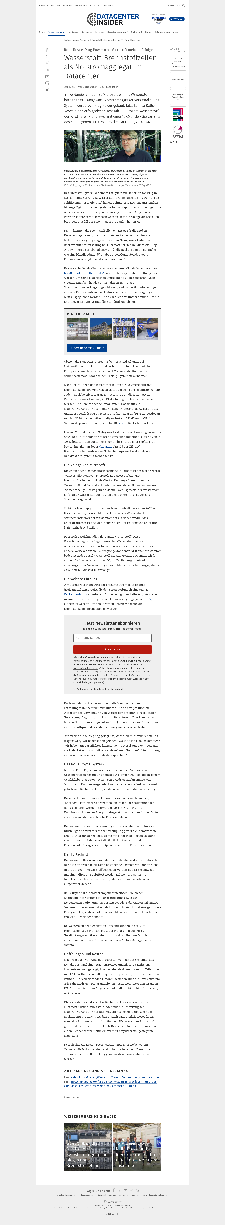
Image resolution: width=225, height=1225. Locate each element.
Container (106, 446)
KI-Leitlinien (155, 1195)
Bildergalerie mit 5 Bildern (87, 348)
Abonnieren (112, 649)
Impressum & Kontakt (140, 1195)
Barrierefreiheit (124, 1195)
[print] (47, 83)
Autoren (164, 1195)
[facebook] (47, 49)
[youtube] (124, 1191)
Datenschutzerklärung (85, 671)
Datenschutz (112, 1195)
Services (99, 32)
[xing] (47, 63)
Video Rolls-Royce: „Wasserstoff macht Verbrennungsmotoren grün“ (115, 1077)
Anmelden (174, 5)
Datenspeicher (162, 32)
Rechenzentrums (76, 594)
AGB (59, 1195)
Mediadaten (100, 1195)
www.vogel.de (165, 1208)
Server (122, 423)
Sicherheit (136, 32)
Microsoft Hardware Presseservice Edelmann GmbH (178, 63)
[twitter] (47, 56)
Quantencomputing (117, 32)
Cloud (148, 32)
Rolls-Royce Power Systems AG (178, 97)
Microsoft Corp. (178, 80)
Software (87, 32)
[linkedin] (47, 69)
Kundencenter (88, 1195)
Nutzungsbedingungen (85, 668)
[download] (47, 90)
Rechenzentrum (56, 32)
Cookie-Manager (69, 1195)
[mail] (47, 76)
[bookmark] (122, 87)
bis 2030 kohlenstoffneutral (84, 273)
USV (148, 599)
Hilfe (79, 1195)
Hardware (73, 32)
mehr (173, 142)
